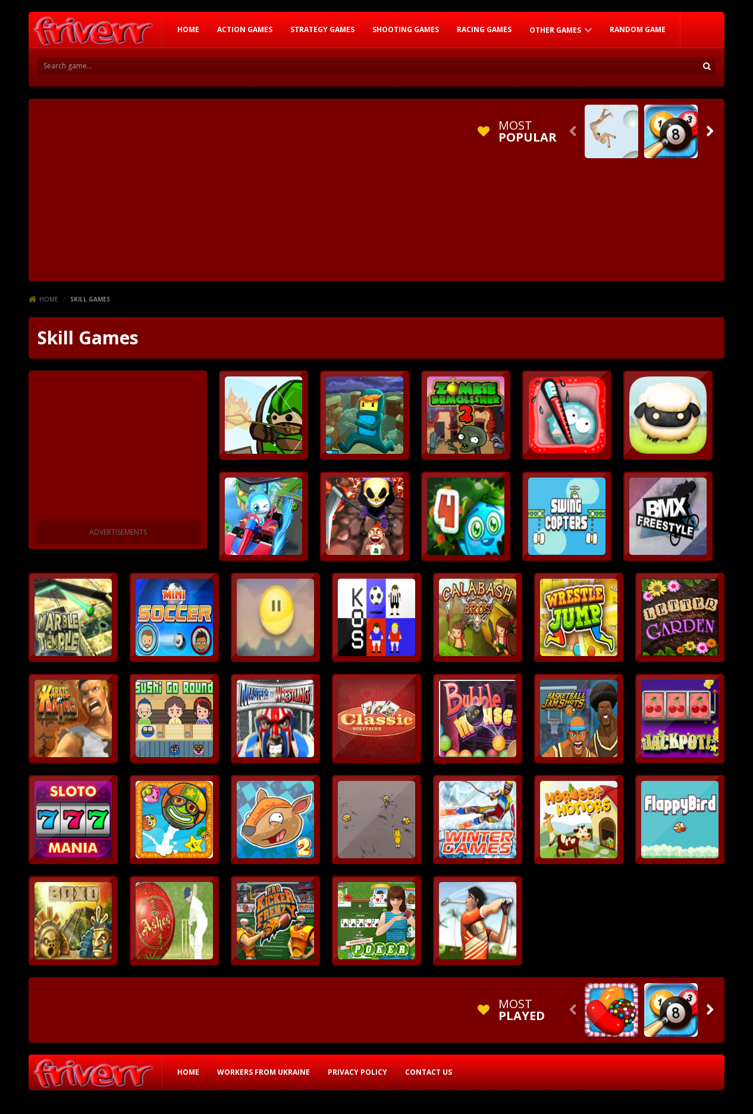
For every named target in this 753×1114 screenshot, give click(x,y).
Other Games (555, 30)
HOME (188, 29)
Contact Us (428, 1072)
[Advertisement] (251, 188)
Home (48, 299)
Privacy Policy (357, 1072)
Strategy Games (322, 29)
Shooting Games (405, 29)
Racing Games (484, 29)
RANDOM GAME (638, 29)
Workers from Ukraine (263, 1072)
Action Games (244, 29)
